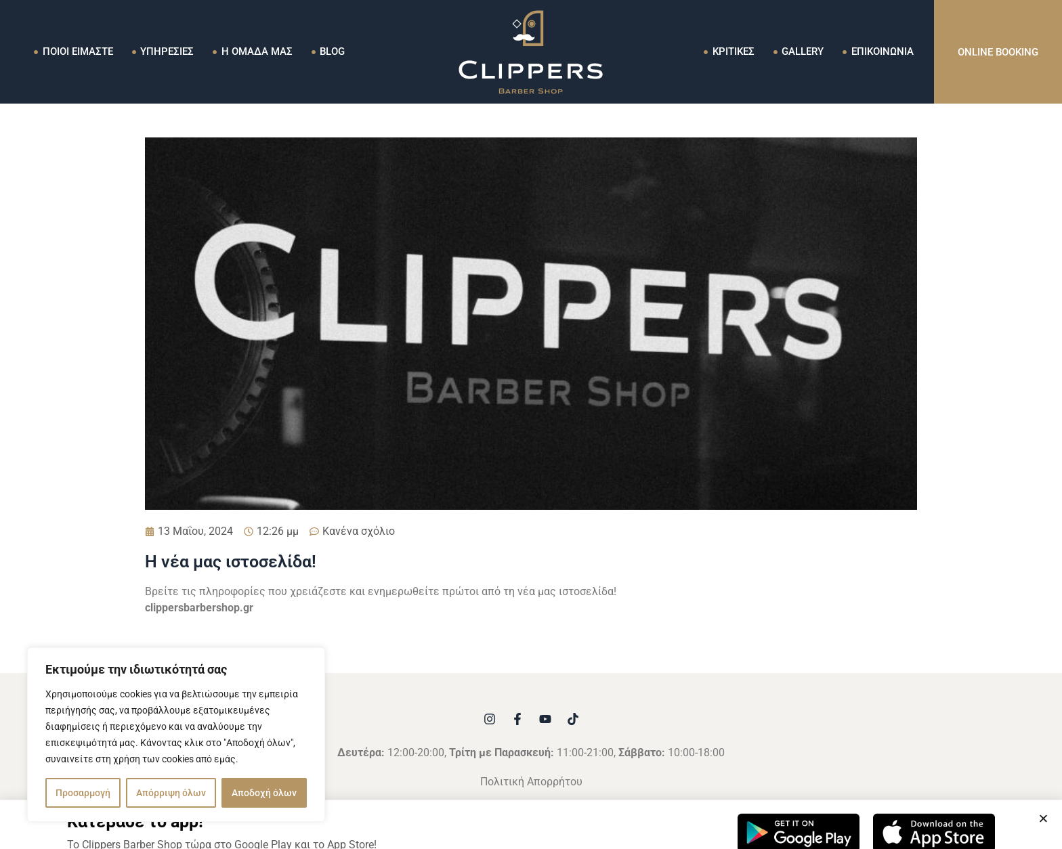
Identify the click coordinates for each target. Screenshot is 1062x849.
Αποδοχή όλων (264, 792)
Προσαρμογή (83, 792)
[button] (1043, 840)
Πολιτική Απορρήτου (531, 781)
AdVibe (686, 808)
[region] (176, 734)
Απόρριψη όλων (171, 792)
